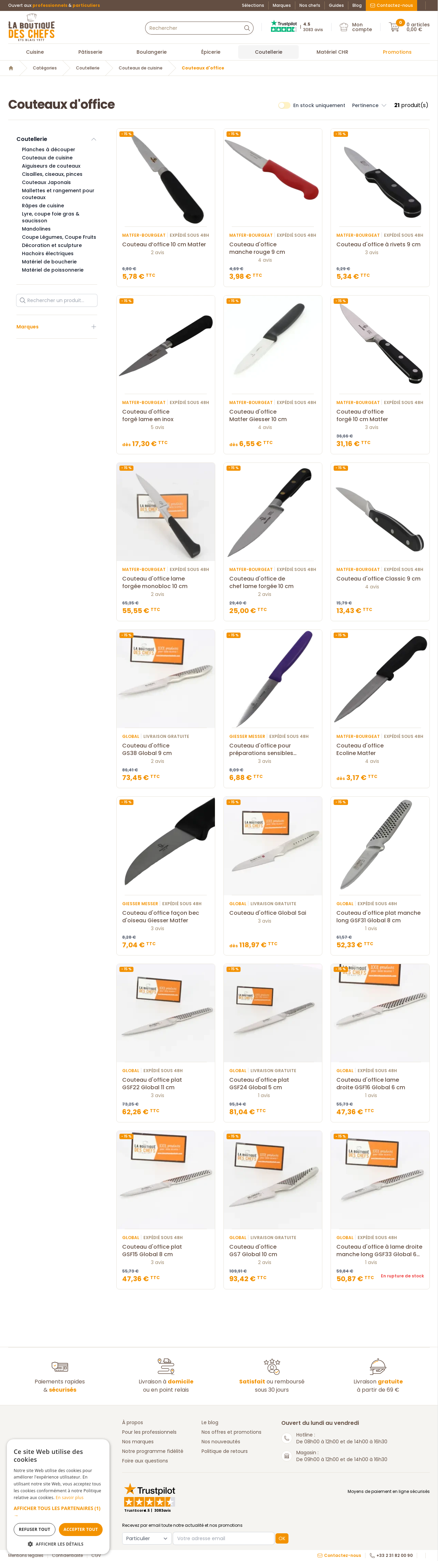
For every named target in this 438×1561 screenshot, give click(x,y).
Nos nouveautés (221, 1441)
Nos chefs (309, 5)
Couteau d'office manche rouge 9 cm (273, 248)
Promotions (397, 52)
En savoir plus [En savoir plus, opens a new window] (69, 1497)
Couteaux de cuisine (141, 68)
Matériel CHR (332, 52)
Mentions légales (25, 1555)
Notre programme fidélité (152, 1451)
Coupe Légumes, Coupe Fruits (59, 237)
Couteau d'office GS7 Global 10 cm (273, 1250)
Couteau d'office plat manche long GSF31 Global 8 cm (380, 916)
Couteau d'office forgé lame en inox (165, 415)
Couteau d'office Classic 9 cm (380, 579)
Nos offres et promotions (231, 1432)
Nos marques (138, 1441)
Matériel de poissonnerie (52, 269)
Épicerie (210, 52)
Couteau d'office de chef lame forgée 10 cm (273, 582)
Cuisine (35, 52)
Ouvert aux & (54, 5)
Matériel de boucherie (49, 261)
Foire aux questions (145, 1460)
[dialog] (58, 1496)
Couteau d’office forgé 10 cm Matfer (380, 415)
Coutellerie (268, 52)
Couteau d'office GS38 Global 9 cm (165, 749)
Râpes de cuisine (43, 205)
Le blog (210, 1422)
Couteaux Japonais (46, 182)
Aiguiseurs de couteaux (51, 165)
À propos (132, 1422)
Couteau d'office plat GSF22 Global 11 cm (165, 1083)
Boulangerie (152, 52)
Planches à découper (48, 149)
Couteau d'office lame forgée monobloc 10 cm (165, 582)
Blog (357, 5)
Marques (282, 5)
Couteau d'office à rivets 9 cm (380, 244)
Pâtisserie (90, 52)
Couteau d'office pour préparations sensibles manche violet (273, 749)
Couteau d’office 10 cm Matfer (165, 244)
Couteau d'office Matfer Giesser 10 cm (273, 415)
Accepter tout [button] (81, 1529)
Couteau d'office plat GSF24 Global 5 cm (273, 1083)
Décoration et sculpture (52, 245)
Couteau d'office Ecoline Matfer (380, 749)
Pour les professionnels (149, 1432)
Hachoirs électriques (48, 253)
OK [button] (282, 1538)
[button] (58, 1512)
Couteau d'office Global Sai (273, 913)
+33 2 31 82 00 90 (391, 1555)
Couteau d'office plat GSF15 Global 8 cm (165, 1250)
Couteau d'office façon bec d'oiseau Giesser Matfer (165, 916)
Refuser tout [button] (34, 1529)
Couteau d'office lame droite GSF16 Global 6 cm (380, 1083)
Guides (336, 5)
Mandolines (36, 228)
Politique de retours (225, 1451)
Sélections (253, 5)
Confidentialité (67, 1555)
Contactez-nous (391, 5)
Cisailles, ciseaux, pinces (52, 174)
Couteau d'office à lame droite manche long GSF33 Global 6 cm (380, 1250)
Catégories (45, 68)
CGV (96, 1555)
